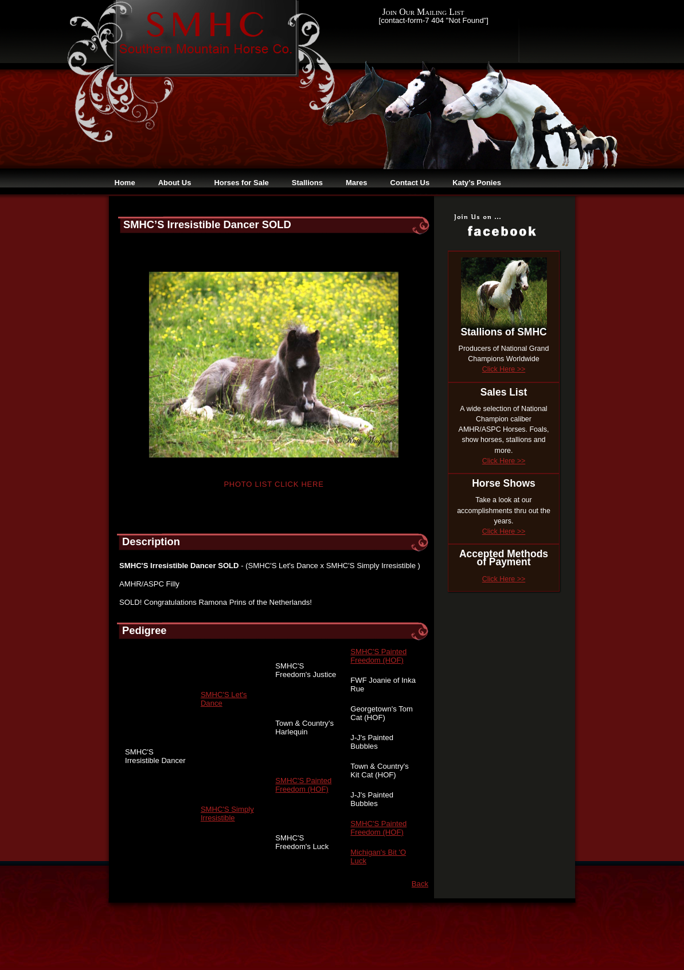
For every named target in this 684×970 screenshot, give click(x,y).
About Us (174, 182)
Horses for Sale (241, 182)
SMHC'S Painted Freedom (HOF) (378, 655)
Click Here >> (503, 369)
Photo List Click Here (273, 484)
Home (125, 182)
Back (420, 883)
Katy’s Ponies (476, 182)
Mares (357, 182)
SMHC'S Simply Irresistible (227, 813)
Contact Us (410, 182)
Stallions (307, 182)
